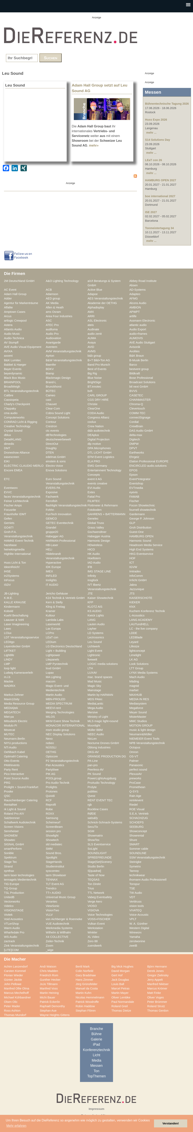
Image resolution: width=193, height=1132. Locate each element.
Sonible (9, 853)
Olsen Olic (11, 1001)
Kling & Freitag (55, 606)
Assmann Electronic (142, 320)
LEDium (51, 642)
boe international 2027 (160, 196)
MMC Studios (138, 721)
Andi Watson (48, 966)
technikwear (137, 875)
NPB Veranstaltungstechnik (147, 743)
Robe (49, 809)
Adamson (52, 294)
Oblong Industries (99, 747)
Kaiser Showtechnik (100, 597)
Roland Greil (119, 1006)
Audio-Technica (14, 338)
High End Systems (141, 549)
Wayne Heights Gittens (55, 1015)
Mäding (134, 681)
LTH (90, 668)
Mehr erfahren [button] (16, 1125)
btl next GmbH (138, 386)
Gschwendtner (97, 532)
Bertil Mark (83, 966)
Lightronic (94, 655)
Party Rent (11, 769)
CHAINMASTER (140, 399)
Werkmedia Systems (59, 928)
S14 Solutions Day (157, 139)
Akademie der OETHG (102, 303)
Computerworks (14, 417)
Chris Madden (49, 971)
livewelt (92, 659)
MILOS (50, 716)
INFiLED (51, 575)
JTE (90, 593)
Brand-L (51, 382)
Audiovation (53, 338)
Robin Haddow (85, 1006)
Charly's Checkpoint (17, 404)
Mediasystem (138, 703)
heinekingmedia (14, 549)
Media (96, 1060)
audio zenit (95, 333)
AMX (91, 311)
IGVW (133, 567)
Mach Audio (137, 677)
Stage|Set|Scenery (100, 861)
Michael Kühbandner (17, 997)
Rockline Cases (98, 809)
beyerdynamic (13, 373)
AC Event (10, 289)
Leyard (133, 642)
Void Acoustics (13, 919)
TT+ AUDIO (53, 892)
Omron (133, 752)
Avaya (92, 342)
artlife (132, 316)
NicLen (92, 738)
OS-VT (133, 756)
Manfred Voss (49, 988)
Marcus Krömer (157, 988)
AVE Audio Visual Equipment (22, 346)
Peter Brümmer (157, 1001)
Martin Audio (54, 694)
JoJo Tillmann (49, 984)
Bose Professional (141, 377)
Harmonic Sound (140, 540)
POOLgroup (53, 778)
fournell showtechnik (142, 509)
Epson (133, 474)
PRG (7, 782)
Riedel (133, 804)
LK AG (133, 659)
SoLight (92, 848)
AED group (53, 298)
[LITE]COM (11, 950)
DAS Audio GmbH (141, 430)
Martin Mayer (120, 992)
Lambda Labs (54, 619)
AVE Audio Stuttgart (142, 342)
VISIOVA (93, 910)
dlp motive (94, 443)
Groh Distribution (140, 527)
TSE (132, 888)
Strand (8, 866)
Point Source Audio (16, 778)
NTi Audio (10, 747)
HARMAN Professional (60, 540)
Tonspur (134, 884)
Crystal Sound (13, 430)
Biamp (50, 373)
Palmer (134, 760)
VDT (132, 897)
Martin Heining (49, 992)
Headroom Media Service (145, 545)
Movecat (9, 729)
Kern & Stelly (54, 602)
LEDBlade (135, 637)
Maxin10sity (11, 699)
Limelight (135, 655)
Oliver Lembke (120, 997)
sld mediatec (54, 844)
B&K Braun (136, 355)
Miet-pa (9, 716)
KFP (90, 602)
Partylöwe (52, 769)
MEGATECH (12, 712)
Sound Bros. (54, 853)
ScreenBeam (54, 826)
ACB (49, 289)
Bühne (96, 1034)
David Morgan (120, 971)
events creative (97, 483)
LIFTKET (10, 650)
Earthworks (136, 452)
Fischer (134, 501)
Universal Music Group (60, 897)
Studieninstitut (55, 866)
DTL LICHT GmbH (99, 452)
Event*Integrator (139, 479)
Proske (8, 791)
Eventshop (136, 483)
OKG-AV (93, 752)
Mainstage (94, 690)
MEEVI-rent (53, 708)
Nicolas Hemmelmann (90, 997)
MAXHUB (135, 694)
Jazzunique (136, 589)
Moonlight (94, 725)
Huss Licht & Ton (15, 562)
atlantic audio (138, 325)
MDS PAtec (95, 699)
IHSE (7, 571)
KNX (132, 606)
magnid (134, 685)
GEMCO (51, 518)
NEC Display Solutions (60, 734)
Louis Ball (117, 984)
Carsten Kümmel (15, 971)
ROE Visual (136, 809)
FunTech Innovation (58, 514)
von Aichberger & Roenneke (64, 919)
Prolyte (92, 787)
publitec (93, 791)
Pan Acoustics (55, 765)
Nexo (49, 738)
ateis (91, 325)
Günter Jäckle (13, 979)
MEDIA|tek (11, 708)
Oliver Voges (155, 997)
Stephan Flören (86, 1010)
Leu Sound (95, 642)
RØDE (92, 813)
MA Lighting (53, 677)
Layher (92, 628)
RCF (49, 800)
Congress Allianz (98, 417)
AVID (91, 346)
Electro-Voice (54, 465)
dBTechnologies (56, 435)
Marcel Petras (120, 988)
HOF (132, 558)
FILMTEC (94, 501)
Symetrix (135, 866)
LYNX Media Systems (143, 672)
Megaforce (136, 708)
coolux (92, 421)
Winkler (92, 932)
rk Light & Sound (15, 809)
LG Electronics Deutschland (64, 646)
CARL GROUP (97, 395)
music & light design (142, 729)
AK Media (52, 303)
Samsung (52, 818)
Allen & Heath (55, 307)
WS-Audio (10, 936)
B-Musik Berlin (138, 360)
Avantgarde (53, 342)
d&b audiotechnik (99, 430)
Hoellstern (94, 558)
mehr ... (151, 132)
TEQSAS (93, 879)
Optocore (52, 756)
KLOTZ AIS (95, 606)
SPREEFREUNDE (100, 857)
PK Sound (94, 774)
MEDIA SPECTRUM (59, 703)
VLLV (49, 914)
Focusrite (10, 509)
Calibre (8, 395)
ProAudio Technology (101, 782)
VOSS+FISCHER (99, 919)
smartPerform (13, 848)
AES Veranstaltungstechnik (105, 298)
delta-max (135, 435)
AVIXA (8, 351)
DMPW (134, 443)
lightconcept (137, 650)
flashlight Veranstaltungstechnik (66, 505)
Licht (96, 1055)
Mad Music (95, 681)
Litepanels (52, 659)
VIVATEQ (135, 910)
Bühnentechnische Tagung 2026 (167, 103)
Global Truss (96, 523)
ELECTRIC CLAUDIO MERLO (24, 465)
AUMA (92, 338)
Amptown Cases (14, 311)
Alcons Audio (137, 303)
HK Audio (94, 553)
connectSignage (139, 417)
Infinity (92, 575)
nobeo (50, 743)
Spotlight (51, 857)
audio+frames (138, 333)
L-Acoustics (136, 615)
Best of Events (97, 369)
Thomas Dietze (121, 1010)
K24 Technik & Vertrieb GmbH (65, 597)
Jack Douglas (120, 979)
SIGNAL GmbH (14, 844)
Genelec (93, 518)
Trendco (51, 888)
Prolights (51, 787)
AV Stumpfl (11, 342)
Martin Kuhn (83, 992)
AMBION (135, 307)
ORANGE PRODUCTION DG (107, 756)
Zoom (49, 945)
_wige (49, 950)
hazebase (10, 545)
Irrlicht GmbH (138, 580)
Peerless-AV (96, 769)
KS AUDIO (94, 611)
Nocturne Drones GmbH (103, 743)
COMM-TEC (137, 413)
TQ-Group (10, 888)
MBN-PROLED (55, 699)
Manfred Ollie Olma (16, 988)
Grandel (51, 527)
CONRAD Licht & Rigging (20, 421)
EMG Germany (97, 465)
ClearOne (94, 408)
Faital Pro (94, 496)
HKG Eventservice (141, 553)
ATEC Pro (52, 325)
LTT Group (136, 668)
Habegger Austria (99, 536)
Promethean (137, 787)
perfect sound (138, 769)
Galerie (96, 1039)
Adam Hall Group (15, 294)
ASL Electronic (97, 320)
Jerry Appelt (155, 979)
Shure (133, 840)
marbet (133, 690)
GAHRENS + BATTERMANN (106, 514)
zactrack (9, 941)
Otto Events (11, 760)
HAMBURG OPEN (141, 536)
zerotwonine (137, 941)
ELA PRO (94, 461)
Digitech (134, 439)
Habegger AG (54, 536)
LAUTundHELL (139, 624)
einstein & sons (56, 461)
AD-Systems (137, 289)
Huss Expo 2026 (156, 119)
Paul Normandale (122, 1001)
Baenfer (51, 364)
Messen (96, 1066)
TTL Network (96, 892)
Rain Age (135, 795)
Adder (8, 298)
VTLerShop (11, 923)
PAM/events (11, 765)
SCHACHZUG (138, 818)
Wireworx (135, 932)
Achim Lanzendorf (16, 966)
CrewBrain (136, 426)
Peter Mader (12, 1006)
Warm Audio (12, 928)
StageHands (54, 861)
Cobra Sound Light (58, 413)
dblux (7, 435)
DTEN (50, 452)
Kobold (8, 611)
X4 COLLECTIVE (57, 936)
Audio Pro (52, 333)
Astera (8, 325)
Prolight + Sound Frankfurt (21, 787)
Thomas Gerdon (157, 1010)
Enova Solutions (56, 470)
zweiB (133, 945)
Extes (91, 492)
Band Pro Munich (99, 364)
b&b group (94, 355)
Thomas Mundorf (15, 1015)
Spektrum (10, 857)
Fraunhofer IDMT (15, 514)
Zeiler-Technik (55, 941)
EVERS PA (53, 487)
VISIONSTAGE (14, 910)
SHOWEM (11, 835)
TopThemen (96, 1076)
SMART (134, 844)
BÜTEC (51, 391)
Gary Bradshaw (86, 975)
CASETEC (136, 395)
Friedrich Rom (49, 975)
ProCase (135, 782)
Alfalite (8, 307)
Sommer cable (138, 848)
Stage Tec (10, 861)
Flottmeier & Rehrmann (103, 505)
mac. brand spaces (100, 677)
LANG (92, 619)
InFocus (9, 580)
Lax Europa (53, 628)
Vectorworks (12, 901)
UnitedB (9, 897)
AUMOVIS (136, 338)
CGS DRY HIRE (98, 399)
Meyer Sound (138, 712)
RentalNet (10, 804)
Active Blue (95, 289)
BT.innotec (94, 386)
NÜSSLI (51, 747)
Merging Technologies (60, 712)
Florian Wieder (13, 975)
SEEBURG (136, 826)
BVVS (133, 391)
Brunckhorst (53, 386)
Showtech (52, 840)
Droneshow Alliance (17, 452)
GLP (132, 523)
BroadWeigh (12, 386)
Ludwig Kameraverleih (18, 672)
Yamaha (134, 936)
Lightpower (53, 655)
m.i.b (7, 677)
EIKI (7, 461)
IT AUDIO (52, 584)
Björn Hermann (157, 966)
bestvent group (139, 369)
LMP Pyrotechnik (57, 663)
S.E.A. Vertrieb (139, 813)
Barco (133, 364)
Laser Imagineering (16, 624)
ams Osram (53, 311)
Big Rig (92, 373)
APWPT (134, 311)
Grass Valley (96, 527)
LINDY (8, 659)
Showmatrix (95, 835)
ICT (131, 562)
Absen (133, 285)
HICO (91, 549)
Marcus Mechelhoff (16, 992)
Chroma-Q (136, 404)
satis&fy (93, 818)
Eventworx (11, 487)
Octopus (134, 747)
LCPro (50, 633)
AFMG (133, 298)
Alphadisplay (96, 307)
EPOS (133, 470)
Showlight (52, 835)
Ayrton (50, 355)
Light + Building (56, 650)
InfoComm (136, 575)
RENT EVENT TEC (100, 800)
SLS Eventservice (99, 844)
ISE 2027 (151, 212)
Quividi (50, 795)
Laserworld (53, 624)
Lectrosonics (96, 637)
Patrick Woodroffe (87, 1001)
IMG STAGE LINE (99, 571)
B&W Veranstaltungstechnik (64, 360)
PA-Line (93, 760)
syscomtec (53, 870)
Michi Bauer (47, 997)
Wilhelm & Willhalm (58, 932)
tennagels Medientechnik (20, 879)
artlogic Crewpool (15, 320)
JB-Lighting (11, 593)
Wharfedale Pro (14, 932)
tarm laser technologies (19, 875)
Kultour (50, 615)
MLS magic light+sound (103, 721)
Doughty (51, 448)
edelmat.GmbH (55, 457)
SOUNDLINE (137, 853)
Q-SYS (133, 791)
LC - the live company (143, 628)
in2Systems (11, 575)
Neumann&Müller (140, 734)
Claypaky (10, 408)
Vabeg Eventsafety (100, 897)
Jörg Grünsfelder (86, 984)
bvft (90, 391)
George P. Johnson (141, 518)
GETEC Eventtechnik (59, 523)
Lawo (7, 628)
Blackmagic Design (58, 377)
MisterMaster (137, 716)
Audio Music (12, 333)
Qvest (91, 795)
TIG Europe (11, 884)
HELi (49, 549)
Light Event (95, 650)
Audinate (93, 329)
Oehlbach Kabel (14, 752)
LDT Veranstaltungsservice (21, 637)
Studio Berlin (96, 866)
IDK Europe (53, 567)
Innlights (51, 580)
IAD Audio (94, 562)
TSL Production (14, 892)
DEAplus (93, 435)
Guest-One (136, 532)
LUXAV (92, 672)
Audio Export (137, 329)
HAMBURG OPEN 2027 (160, 180)
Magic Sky (94, 685)
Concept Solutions (57, 417)
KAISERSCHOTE (140, 597)
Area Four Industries (59, 316)
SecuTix (93, 826)
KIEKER (134, 602)
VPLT (132, 919)
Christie (92, 404)
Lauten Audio (96, 624)
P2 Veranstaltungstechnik (62, 760)
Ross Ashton (12, 1010)
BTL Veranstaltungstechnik (21, 391)
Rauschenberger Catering (21, 800)
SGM (91, 831)
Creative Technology (17, 426)
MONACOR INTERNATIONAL (65, 725)
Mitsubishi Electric (15, 721)
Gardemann (137, 514)
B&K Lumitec (12, 360)
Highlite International (17, 553)
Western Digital (139, 928)
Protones (52, 791)
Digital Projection (98, 439)
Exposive (52, 492)
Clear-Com (53, 408)
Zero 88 (93, 941)
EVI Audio (94, 487)
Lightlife (9, 655)
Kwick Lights (96, 615)
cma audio (11, 413)
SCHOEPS (136, 822)
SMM (49, 848)
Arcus (8, 316)
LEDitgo (9, 642)
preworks (135, 778)
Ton (96, 1071)
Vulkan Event (96, 923)
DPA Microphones (99, 448)
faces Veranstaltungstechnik (22, 496)
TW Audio (135, 892)
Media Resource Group (19, 703)
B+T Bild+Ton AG (99, 360)
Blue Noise (95, 377)
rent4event (136, 800)
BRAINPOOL (12, 382)
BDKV (50, 369)
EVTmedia (136, 487)
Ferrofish (51, 501)
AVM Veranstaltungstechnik (63, 351)
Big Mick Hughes (122, 966)
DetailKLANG (12, 439)
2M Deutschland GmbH (19, 281)
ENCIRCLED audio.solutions (148, 465)
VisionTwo (52, 910)
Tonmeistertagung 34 (159, 228)
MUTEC (9, 734)
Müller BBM (95, 729)
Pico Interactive (14, 774)
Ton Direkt (94, 884)
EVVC (8, 492)
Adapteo (134, 294)
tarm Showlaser (56, 875)
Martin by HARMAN (100, 694)
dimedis (9, 443)
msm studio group (57, 729)
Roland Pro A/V (14, 813)
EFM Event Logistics (101, 457)
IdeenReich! (12, 567)
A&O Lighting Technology (62, 281)
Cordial (134, 421)
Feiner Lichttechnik (16, 501)
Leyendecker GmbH (17, 646)
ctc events (52, 430)
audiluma (52, 329)
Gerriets (9, 523)
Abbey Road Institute (143, 281)
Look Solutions (139, 663)
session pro (53, 831)
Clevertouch (137, 408)
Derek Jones (155, 971)
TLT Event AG (55, 884)
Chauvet (51, 404)
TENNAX (52, 879)
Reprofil (51, 804)
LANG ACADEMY (140, 619)
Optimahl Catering (16, 756)
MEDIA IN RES (139, 699)
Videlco (9, 906)
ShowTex (93, 840)
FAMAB (134, 496)
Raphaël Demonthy (52, 1006)
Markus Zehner (14, 694)
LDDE (133, 633)
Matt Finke (154, 992)
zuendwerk (95, 945)
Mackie (8, 681)
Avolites (134, 351)
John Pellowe (12, 984)
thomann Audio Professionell (148, 879)
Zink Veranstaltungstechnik (21, 945)
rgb (90, 804)
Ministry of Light (98, 716)
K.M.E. (8, 597)
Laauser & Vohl (14, 619)
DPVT (133, 448)
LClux (8, 633)
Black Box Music (14, 377)
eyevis (133, 492)
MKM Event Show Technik (63, 721)
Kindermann (12, 606)
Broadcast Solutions (142, 382)
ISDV (7, 584)
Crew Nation (96, 426)
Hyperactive (53, 562)
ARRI (91, 316)
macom (50, 681)
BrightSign (94, 382)
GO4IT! (9, 527)
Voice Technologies (100, 914)
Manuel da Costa (87, 988)
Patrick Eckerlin (50, 1001)
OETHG (51, 752)
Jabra (133, 584)
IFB (90, 567)
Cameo (50, 395)
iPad (96, 1044)
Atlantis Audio (13, 329)
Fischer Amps (13, 505)
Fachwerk (52, 496)
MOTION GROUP (141, 725)
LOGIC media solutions (103, 663)
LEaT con (52, 637)
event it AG (95, 479)
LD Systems (95, 633)
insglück (93, 580)
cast (48, 399)
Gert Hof (117, 975)
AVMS (92, 351)
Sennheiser (11, 831)
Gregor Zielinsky (158, 975)
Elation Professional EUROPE (148, 461)
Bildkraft (134, 373)
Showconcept (138, 831)
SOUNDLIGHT (97, 853)
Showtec (9, 840)
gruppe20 (52, 532)
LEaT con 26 (153, 160)
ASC (49, 320)
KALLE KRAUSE (15, 602)
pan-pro (93, 765)
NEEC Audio (96, 734)
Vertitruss (135, 901)
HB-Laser (52, 545)
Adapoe (93, 294)
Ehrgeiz (134, 457)
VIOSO (92, 906)
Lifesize (134, 646)
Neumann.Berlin (14, 738)
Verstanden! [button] (171, 1123)
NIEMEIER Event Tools (144, 738)
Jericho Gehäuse (57, 593)
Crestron (51, 426)
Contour (51, 421)
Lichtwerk (94, 646)
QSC (7, 795)
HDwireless (95, 545)
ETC (7, 479)
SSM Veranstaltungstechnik (147, 857)
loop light (10, 668)
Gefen (8, 518)
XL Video (93, 936)
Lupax (50, 672)
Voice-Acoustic (139, 914)
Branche (96, 1029)
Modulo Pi (10, 725)
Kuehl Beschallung (16, 615)
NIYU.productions (15, 743)
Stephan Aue (48, 1010)
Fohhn (50, 509)
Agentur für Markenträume (21, 303)
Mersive (93, 712)
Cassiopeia (11, 399)
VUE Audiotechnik (57, 923)
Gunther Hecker (50, 979)
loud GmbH (53, 668)
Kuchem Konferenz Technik (147, 611)
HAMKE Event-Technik (19, 540)
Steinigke (135, 861)
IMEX (49, 571)
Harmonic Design (99, 540)
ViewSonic (52, 906)
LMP (7, 663)
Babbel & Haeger (15, 364)
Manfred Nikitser (158, 984)
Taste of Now (96, 875)
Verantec (51, 901)
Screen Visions (13, 826)
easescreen (11, 457)
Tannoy (134, 870)
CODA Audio (96, 413)
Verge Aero (95, 901)
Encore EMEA (13, 470)
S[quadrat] (94, 870)
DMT (7, 448)
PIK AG (50, 774)
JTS (132, 593)
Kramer (50, 611)
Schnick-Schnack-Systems (105, 822)
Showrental (136, 835)
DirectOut (52, 443)
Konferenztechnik (96, 1050)
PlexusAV (135, 774)
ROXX (50, 813)
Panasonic (136, 765)
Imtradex (135, 571)
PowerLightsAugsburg (102, 778)
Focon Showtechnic (142, 505)
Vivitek (8, 914)
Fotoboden (94, 509)
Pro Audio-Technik (57, 782)
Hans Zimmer (84, 979)
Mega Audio (95, 708)
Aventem (51, 346)
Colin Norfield (84, 971)
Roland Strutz (156, 1006)
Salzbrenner (12, 818)
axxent (8, 355)
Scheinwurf (53, 822)
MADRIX (9, 685)
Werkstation (95, 928)
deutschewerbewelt (58, 439)
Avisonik (134, 346)
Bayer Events (12, 369)
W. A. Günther (138, 923)
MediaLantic (95, 703)
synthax (9, 870)
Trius (91, 888)
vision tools (136, 906)
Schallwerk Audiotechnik (20, 822)
